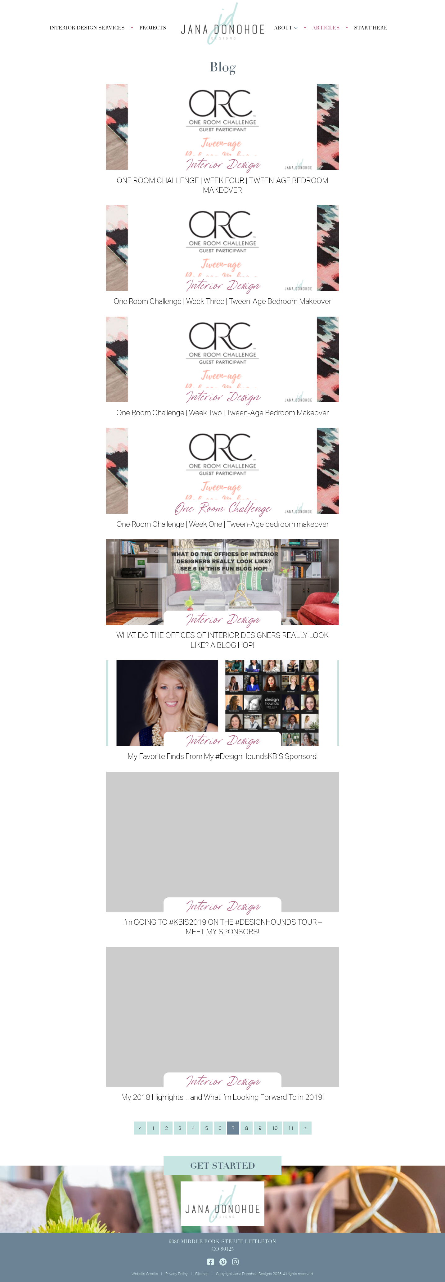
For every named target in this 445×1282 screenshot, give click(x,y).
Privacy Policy (176, 1273)
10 (274, 1128)
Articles (325, 28)
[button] (87, 28)
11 (291, 1128)
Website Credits (145, 1273)
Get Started (222, 1166)
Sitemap (202, 1273)
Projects (152, 28)
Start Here (370, 28)
